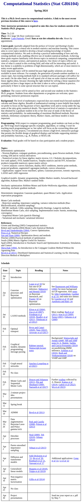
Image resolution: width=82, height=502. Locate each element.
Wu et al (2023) (59, 387)
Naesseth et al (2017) (38, 387)
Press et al (5, 233)
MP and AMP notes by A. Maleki (64, 341)
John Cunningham (62, 294)
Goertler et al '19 (61, 299)
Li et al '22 (64, 461)
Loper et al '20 (35, 284)
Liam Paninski (17, 38)
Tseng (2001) (57, 317)
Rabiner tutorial (36, 345)
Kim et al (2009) (66, 314)
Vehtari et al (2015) (37, 448)
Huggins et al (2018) (38, 469)
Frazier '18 (34, 299)
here (36, 21)
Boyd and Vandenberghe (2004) (15, 230)
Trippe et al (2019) (37, 471)
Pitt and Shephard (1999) (36, 383)
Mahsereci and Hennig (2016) (38, 290)
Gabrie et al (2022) (67, 384)
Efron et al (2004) (37, 309)
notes (75, 291)
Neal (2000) (34, 435)
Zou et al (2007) (36, 312)
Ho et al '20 (38, 458)
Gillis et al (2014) (37, 479)
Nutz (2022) (41, 330)
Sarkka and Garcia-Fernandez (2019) (65, 344)
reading (62, 379)
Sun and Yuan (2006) (10, 235)
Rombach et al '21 (37, 461)
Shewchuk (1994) (9, 248)
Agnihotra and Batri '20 (62, 301)
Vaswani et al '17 (36, 463)
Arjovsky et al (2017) (38, 332)
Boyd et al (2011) (9, 253)
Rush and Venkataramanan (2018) (62, 354)
